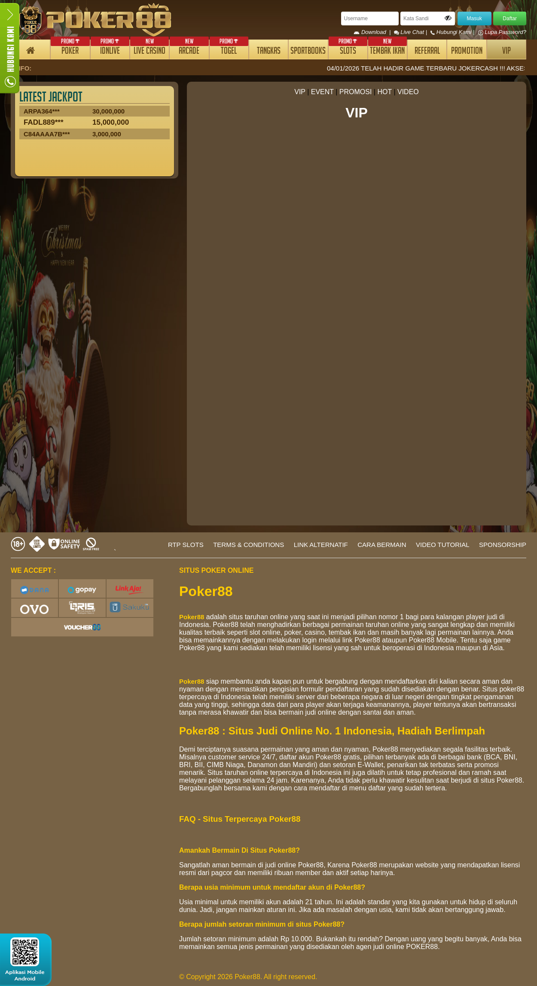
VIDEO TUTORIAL (442, 544)
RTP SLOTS (186, 544)
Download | (374, 32)
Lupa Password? (502, 32)
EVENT (322, 91)
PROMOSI (355, 91)
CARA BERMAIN (381, 544)
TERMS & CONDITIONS (248, 544)
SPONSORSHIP (502, 544)
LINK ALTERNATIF (321, 544)
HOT (384, 91)
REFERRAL (427, 52)
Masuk (474, 18)
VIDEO (408, 91)
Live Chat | (411, 32)
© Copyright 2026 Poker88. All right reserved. (248, 976)
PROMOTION (466, 52)
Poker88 (191, 616)
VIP (506, 52)
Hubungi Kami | (453, 32)
